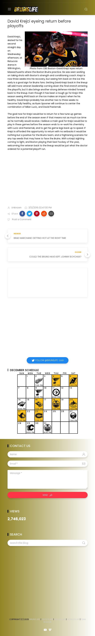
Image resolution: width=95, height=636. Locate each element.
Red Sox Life (60, 619)
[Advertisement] (48, 179)
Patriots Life (73, 619)
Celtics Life (47, 619)
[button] (22, 213)
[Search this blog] (48, 543)
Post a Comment (21, 219)
